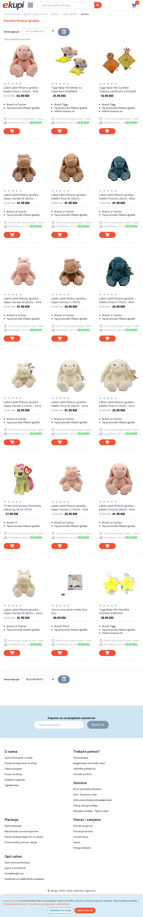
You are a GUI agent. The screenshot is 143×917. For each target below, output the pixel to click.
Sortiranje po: (12, 31)
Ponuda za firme (82, 774)
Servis (76, 842)
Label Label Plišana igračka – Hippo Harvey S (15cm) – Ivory (22, 403)
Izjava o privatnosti (15, 868)
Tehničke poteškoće (84, 768)
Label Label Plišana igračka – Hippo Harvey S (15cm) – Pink (69, 507)
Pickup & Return (82, 847)
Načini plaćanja (13, 825)
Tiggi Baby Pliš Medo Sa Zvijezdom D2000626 (66, 89)
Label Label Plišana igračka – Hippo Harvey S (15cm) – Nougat (69, 300)
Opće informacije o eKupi (19, 757)
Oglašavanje (12, 785)
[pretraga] (98, 5)
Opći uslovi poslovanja (17, 862)
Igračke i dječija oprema (35, 14)
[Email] (59, 725)
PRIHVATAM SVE (85, 910)
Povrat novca (80, 836)
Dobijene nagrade (15, 779)
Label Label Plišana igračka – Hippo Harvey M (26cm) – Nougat (22, 196)
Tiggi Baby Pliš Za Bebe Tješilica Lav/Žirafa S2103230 (117, 89)
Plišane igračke (70, 14)
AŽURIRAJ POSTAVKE (60, 910)
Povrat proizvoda (83, 831)
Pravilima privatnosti (14, 904)
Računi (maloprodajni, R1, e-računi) (24, 836)
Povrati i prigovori (83, 825)
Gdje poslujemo (13, 768)
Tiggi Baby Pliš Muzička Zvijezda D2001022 (114, 611)
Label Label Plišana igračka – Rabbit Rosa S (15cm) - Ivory (117, 403)
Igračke (55, 14)
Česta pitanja (80, 757)
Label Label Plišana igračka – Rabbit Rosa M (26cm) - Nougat (69, 196)
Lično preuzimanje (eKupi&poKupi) (92, 800)
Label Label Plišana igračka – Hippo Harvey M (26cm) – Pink (22, 300)
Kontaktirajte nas (14, 873)
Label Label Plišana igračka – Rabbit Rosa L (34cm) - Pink (21, 89)
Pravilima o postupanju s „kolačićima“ (49, 904)
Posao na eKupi (13, 774)
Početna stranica (12, 14)
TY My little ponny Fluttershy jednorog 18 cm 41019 (22, 507)
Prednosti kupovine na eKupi (21, 763)
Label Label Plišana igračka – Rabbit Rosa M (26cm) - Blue (117, 196)
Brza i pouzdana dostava (87, 789)
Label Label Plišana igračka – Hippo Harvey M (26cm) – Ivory (23, 611)
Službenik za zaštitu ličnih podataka (24, 879)
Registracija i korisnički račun (89, 763)
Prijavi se (98, 725)
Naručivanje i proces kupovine (21, 831)
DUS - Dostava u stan (85, 794)
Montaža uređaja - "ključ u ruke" (91, 811)
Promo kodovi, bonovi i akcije (21, 842)
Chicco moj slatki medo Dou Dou (69, 611)
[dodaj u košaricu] (11, 131)
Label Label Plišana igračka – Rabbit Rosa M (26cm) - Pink (117, 507)
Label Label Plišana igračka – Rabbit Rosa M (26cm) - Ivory (69, 403)
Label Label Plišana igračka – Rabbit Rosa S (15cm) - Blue (117, 300)
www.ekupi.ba (11, 900)
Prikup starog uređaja (85, 805)
